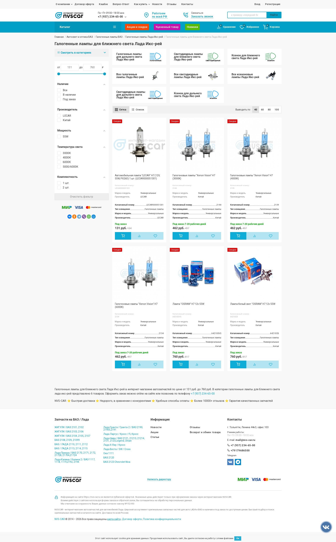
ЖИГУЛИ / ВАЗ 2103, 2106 (69, 431)
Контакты (187, 4)
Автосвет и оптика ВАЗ (80, 36)
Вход (257, 4)
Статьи (155, 437)
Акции (155, 432)
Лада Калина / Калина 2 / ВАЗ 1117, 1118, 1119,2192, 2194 (75, 460)
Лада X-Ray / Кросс (114, 445)
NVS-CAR (60, 519)
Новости (157, 4)
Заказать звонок (202, 16)
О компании (63, 4)
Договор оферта (84, 4)
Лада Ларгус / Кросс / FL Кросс (120, 434)
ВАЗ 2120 (108, 457)
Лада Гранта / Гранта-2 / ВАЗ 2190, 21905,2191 (123, 428)
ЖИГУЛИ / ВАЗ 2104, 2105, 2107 (72, 436)
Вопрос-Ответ (121, 4)
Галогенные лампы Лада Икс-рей (144, 36)
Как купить (140, 4)
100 (277, 109)
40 (255, 109)
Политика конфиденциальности (162, 519)
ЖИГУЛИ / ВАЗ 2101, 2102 (69, 427)
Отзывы (172, 4)
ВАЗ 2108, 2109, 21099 (67, 440)
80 (269, 109)
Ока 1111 (108, 453)
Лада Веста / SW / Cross (117, 449)
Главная (59, 36)
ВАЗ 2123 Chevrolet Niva (116, 462)
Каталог (88, 27)
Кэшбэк (103, 4)
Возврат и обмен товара (205, 432)
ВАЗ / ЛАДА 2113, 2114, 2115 (71, 448)
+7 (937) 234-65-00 (110, 16)
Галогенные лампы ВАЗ (109, 36)
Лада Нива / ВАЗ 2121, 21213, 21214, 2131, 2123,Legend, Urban (124, 439)
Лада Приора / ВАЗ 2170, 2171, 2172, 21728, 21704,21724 (75, 454)
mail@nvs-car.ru (245, 440)
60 (262, 109)
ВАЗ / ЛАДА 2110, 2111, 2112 (71, 444)
